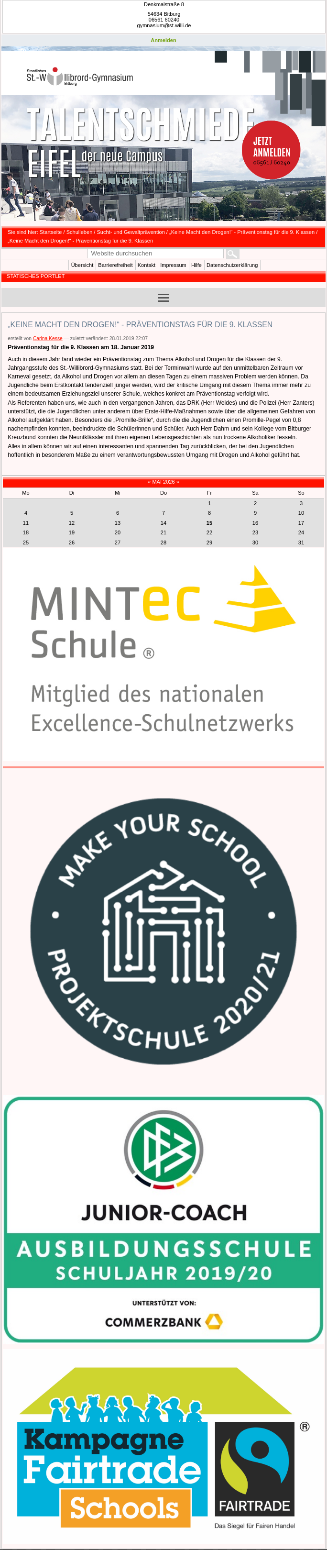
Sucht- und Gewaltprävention (131, 232)
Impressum (173, 265)
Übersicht (82, 265)
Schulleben (79, 232)
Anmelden (163, 40)
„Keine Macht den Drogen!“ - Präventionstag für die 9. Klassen (242, 232)
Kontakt (146, 265)
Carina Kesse (48, 338)
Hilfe (196, 265)
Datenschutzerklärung (232, 265)
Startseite (51, 232)
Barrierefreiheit (115, 265)
